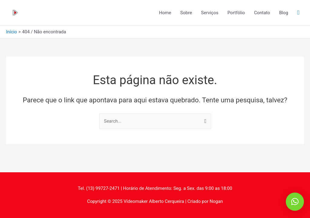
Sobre (186, 12)
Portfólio (236, 12)
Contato (262, 12)
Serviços (209, 12)
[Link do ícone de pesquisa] (298, 13)
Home (165, 12)
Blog (283, 12)
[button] (295, 202)
